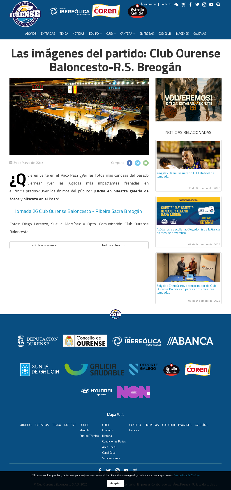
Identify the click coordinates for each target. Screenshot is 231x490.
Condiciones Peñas (114, 441)
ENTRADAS (48, 34)
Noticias (79, 34)
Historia (107, 436)
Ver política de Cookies (187, 475)
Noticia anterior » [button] (113, 245)
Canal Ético (109, 453)
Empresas (147, 34)
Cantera (127, 34)
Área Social (109, 447)
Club (111, 34)
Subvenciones (111, 458)
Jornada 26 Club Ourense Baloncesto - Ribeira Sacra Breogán (79, 211)
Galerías (199, 34)
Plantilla (84, 430)
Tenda (64, 34)
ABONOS (31, 34)
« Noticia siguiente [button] (44, 245)
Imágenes (182, 34)
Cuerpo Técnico (89, 436)
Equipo (95, 34)
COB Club (164, 34)
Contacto (166, 4)
